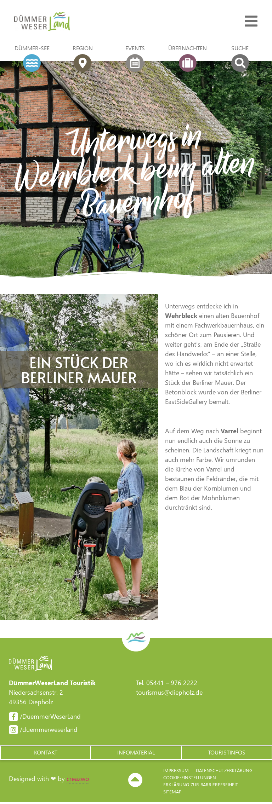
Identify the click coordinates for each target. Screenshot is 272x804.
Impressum (176, 772)
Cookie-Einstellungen (189, 779)
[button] (45, 754)
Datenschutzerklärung (224, 772)
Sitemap (172, 793)
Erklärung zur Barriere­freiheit (200, 786)
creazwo (78, 780)
